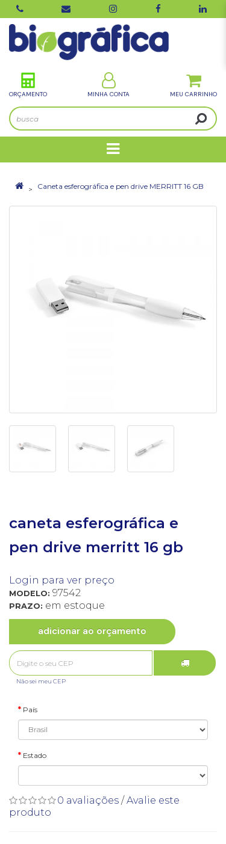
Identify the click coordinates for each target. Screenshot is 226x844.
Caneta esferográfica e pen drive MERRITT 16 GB (120, 186)
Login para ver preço (62, 580)
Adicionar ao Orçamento (92, 631)
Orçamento (28, 85)
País (30, 709)
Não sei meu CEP (41, 681)
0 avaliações (88, 800)
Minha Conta (108, 85)
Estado (34, 755)
